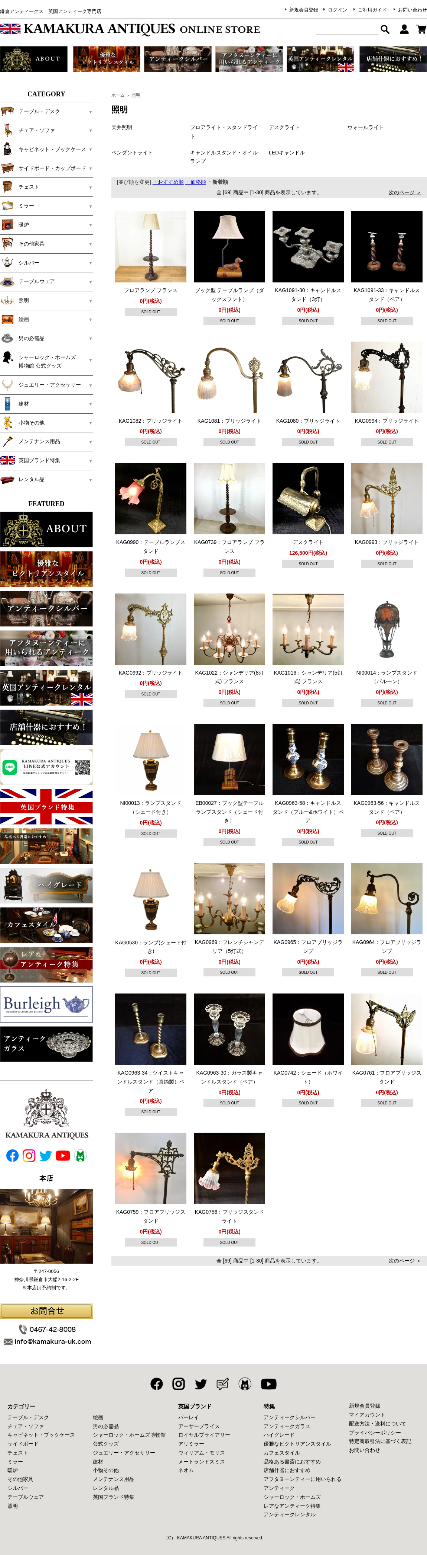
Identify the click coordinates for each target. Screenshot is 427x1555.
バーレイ (188, 1417)
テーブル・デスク (30, 111)
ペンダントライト (132, 153)
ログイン (337, 9)
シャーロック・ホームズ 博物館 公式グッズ (43, 359)
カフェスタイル (282, 1453)
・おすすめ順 (168, 182)
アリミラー (191, 1444)
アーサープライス (199, 1426)
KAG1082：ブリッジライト (151, 421)
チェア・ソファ (27, 130)
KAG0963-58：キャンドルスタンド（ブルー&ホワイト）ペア (308, 812)
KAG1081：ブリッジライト (230, 421)
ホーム (118, 95)
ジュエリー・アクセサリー (40, 384)
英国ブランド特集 (30, 460)
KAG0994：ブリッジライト (387, 421)
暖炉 (14, 224)
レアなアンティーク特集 (292, 1506)
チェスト (19, 186)
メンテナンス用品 (30, 441)
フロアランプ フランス (150, 290)
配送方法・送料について (377, 1424)
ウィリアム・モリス (201, 1453)
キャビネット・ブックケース (43, 149)
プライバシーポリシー (375, 1433)
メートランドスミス (201, 1462)
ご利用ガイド (372, 9)
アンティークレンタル (290, 1514)
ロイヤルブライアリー (204, 1435)
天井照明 (121, 127)
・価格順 (195, 182)
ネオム (186, 1470)
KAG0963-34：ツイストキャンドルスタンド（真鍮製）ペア (151, 1082)
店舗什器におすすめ (287, 1470)
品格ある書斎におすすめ (292, 1462)
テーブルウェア (27, 281)
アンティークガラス (287, 1426)
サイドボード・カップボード (43, 168)
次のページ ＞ (405, 192)
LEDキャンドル (287, 153)
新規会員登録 (303, 9)
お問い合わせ (412, 9)
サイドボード (23, 1444)
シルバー (19, 262)
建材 (14, 403)
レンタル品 (22, 479)
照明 (14, 300)
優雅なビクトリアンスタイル (297, 1444)
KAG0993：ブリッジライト (387, 542)
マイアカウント (367, 1415)
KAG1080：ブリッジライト (308, 421)
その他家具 (22, 243)
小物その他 (22, 422)
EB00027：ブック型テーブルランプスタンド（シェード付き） (229, 812)
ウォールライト (366, 127)
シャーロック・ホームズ (292, 1497)
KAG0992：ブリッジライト (151, 673)
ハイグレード (279, 1435)
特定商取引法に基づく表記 (380, 1441)
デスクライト (284, 127)
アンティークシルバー (290, 1417)
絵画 (14, 319)
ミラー (17, 205)
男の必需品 (22, 338)
